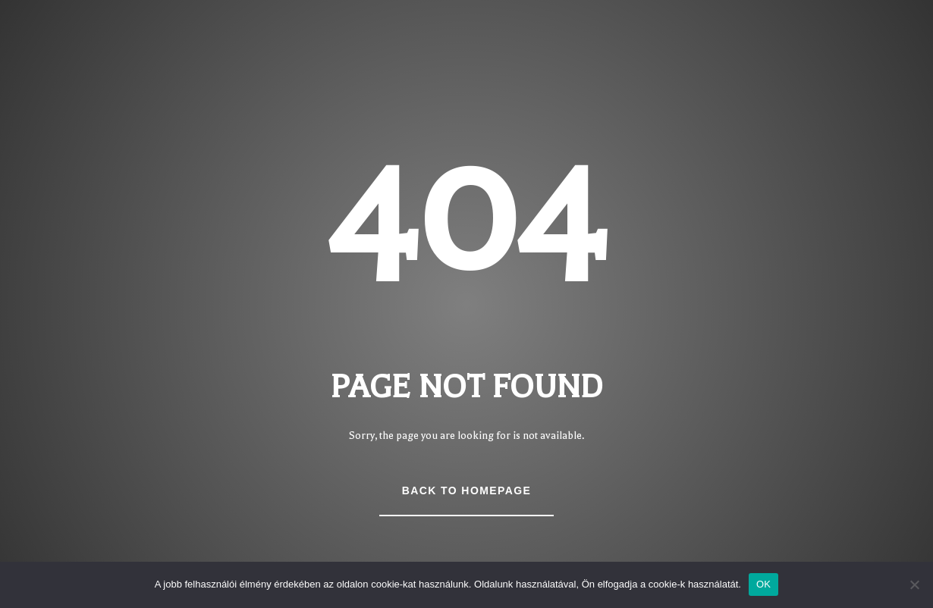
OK (763, 584)
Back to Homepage (466, 490)
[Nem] (914, 584)
